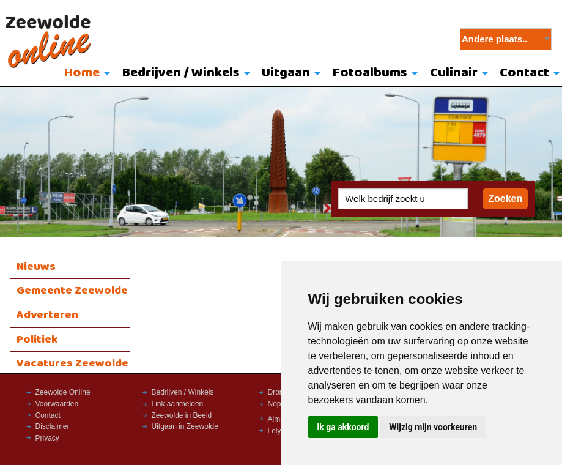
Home (82, 73)
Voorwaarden (57, 404)
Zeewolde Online (63, 392)
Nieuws (36, 267)
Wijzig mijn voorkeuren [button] (433, 427)
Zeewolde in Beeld (182, 415)
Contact (48, 415)
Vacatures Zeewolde (72, 363)
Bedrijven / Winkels (181, 73)
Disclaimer (52, 426)
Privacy (47, 438)
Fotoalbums (370, 73)
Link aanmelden (178, 404)
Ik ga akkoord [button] (343, 427)
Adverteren (47, 315)
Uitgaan (286, 73)
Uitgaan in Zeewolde (185, 426)
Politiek (37, 339)
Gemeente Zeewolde (72, 290)
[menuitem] (84, 74)
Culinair (454, 73)
